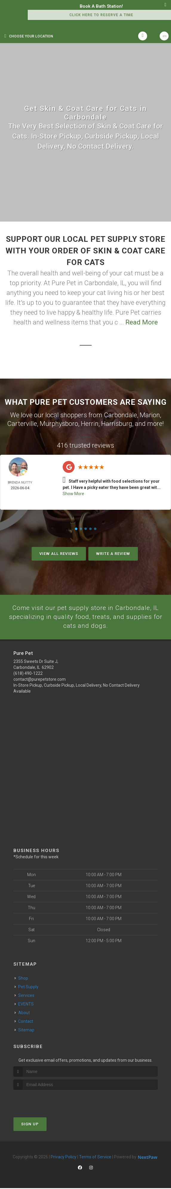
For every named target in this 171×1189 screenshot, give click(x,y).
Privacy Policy (63, 1157)
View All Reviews (58, 553)
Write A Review (113, 553)
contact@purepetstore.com (39, 680)
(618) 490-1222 (28, 674)
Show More (73, 493)
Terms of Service (95, 1157)
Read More (141, 322)
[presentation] (45, 1102)
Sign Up (30, 1125)
